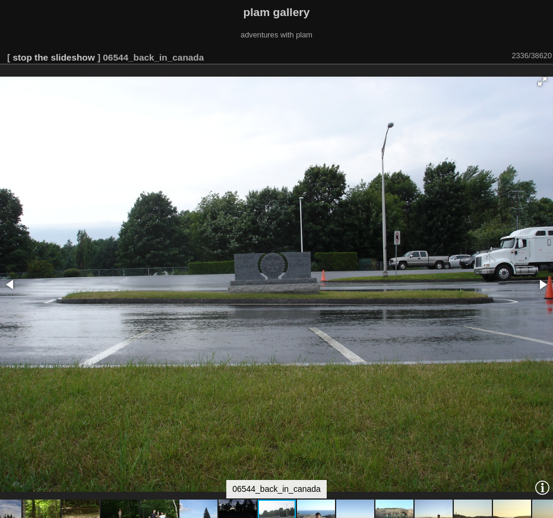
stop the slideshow (53, 57)
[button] (542, 81)
